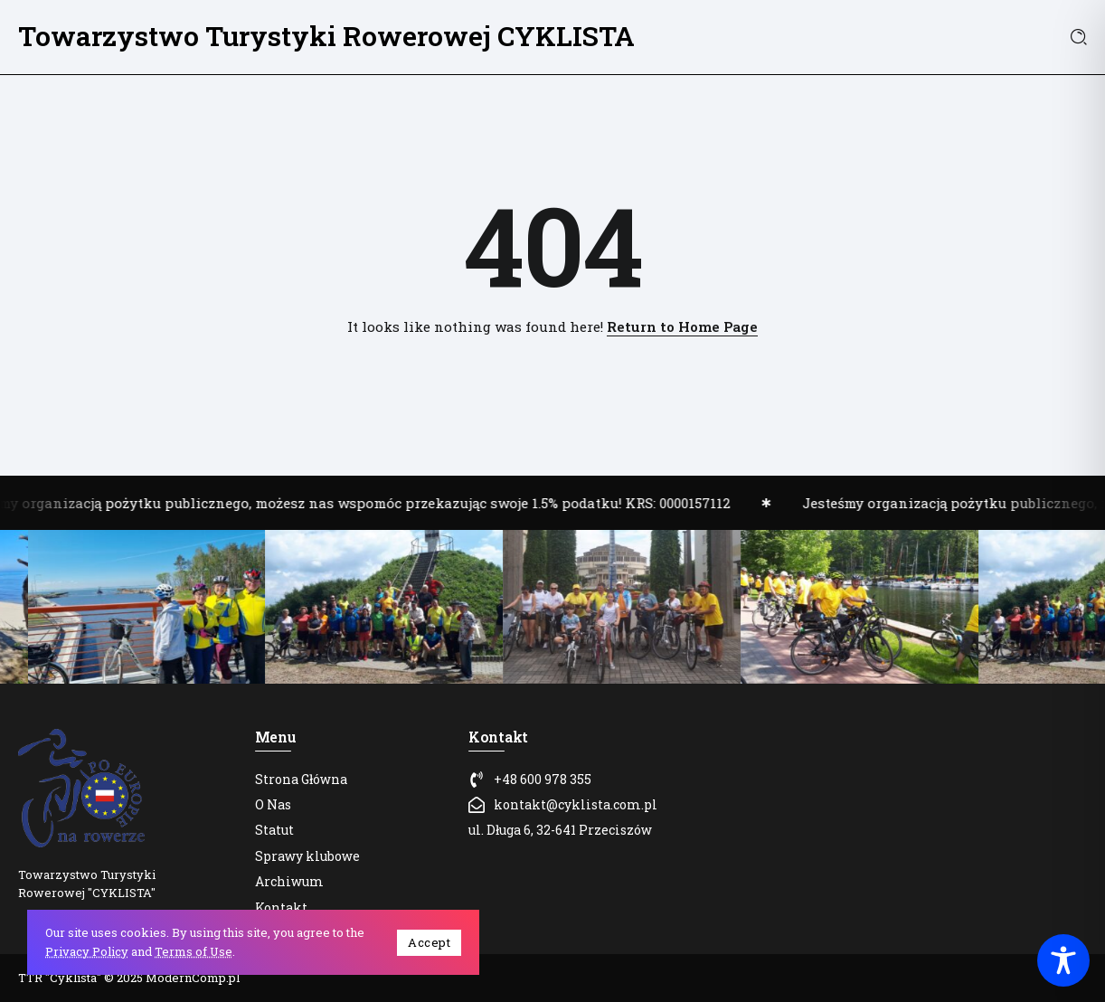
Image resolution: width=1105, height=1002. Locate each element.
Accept (429, 942)
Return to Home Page (682, 326)
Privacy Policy (86, 951)
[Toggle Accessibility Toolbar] (1063, 960)
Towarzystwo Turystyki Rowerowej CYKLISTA (326, 35)
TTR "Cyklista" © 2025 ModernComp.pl (129, 977)
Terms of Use (193, 951)
